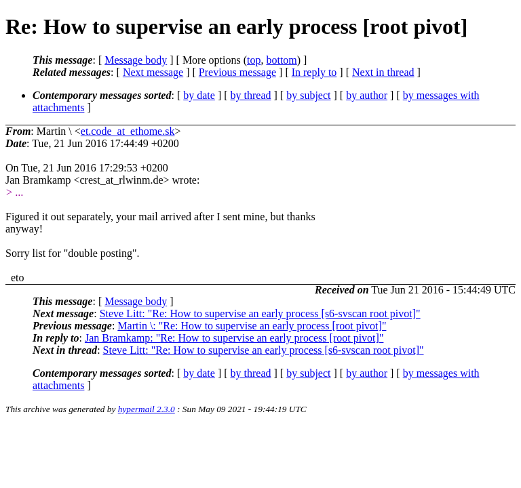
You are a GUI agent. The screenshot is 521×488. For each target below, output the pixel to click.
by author (366, 95)
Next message (153, 72)
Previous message (237, 72)
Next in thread (383, 72)
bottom (281, 60)
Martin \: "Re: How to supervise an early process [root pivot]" (251, 325)
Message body (135, 60)
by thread (251, 95)
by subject (308, 95)
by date (199, 95)
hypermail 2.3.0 (146, 409)
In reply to (314, 72)
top (253, 60)
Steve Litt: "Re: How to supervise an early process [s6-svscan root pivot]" (260, 313)
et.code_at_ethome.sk (128, 131)
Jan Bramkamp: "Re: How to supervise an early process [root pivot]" (234, 338)
